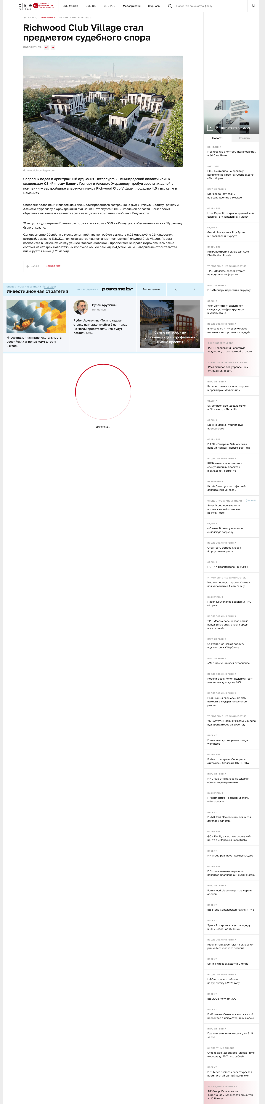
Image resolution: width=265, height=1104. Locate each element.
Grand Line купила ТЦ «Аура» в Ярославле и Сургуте (226, 234)
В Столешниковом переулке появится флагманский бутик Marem (231, 872)
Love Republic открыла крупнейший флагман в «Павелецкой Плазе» (230, 214)
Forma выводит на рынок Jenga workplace (227, 741)
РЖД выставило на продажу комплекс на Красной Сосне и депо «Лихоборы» (230, 174)
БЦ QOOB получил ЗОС (222, 998)
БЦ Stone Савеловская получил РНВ (230, 909)
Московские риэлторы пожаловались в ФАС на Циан (231, 153)
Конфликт (214, 147)
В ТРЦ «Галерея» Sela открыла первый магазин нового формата (228, 445)
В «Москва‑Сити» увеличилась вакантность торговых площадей (228, 330)
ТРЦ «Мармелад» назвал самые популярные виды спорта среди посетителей (227, 624)
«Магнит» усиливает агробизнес (228, 663)
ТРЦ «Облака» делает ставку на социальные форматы (226, 272)
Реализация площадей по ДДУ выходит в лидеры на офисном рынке (227, 701)
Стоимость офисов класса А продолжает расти (224, 549)
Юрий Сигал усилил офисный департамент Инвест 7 (226, 488)
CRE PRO (109, 5)
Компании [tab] (245, 138)
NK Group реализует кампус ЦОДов (230, 855)
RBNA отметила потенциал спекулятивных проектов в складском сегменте (224, 467)
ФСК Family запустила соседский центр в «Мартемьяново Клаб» (229, 838)
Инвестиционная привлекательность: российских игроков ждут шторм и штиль (34, 342)
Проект (212, 735)
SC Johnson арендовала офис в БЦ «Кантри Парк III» (226, 407)
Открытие (214, 208)
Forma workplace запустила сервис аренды (230, 892)
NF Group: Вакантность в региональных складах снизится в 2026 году (230, 1095)
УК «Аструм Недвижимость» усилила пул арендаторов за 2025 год (231, 722)
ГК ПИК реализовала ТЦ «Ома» (227, 566)
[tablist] (231, 138)
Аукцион (213, 166)
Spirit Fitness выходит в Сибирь (227, 963)
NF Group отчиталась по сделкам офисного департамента (228, 780)
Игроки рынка (216, 189)
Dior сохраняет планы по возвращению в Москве (224, 195)
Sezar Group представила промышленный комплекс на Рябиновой (224, 509)
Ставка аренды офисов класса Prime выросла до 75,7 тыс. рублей (231, 1054)
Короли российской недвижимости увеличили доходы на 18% (230, 680)
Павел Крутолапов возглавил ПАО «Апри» (229, 603)
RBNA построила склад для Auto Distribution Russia (228, 253)
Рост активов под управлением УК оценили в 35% (228, 368)
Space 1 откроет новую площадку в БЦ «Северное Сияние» (228, 927)
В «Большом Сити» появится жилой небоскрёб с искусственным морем (230, 1016)
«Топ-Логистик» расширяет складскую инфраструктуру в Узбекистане (225, 309)
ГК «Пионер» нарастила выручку (229, 290)
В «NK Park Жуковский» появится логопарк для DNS (229, 818)
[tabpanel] (231, 623)
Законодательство (221, 343)
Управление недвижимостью (226, 266)
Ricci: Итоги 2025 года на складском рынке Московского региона (230, 946)
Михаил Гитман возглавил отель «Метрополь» (228, 799)
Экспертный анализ (221, 1048)
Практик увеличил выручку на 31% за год (230, 1035)
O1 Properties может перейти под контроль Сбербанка (226, 645)
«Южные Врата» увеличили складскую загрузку (225, 530)
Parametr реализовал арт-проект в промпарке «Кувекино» (228, 388)
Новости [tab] (217, 138)
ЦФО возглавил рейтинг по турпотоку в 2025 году (223, 981)
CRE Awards (70, 5)
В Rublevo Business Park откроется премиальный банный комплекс (229, 1073)
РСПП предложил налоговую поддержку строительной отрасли (230, 349)
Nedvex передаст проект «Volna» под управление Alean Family (228, 584)
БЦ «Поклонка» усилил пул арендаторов (225, 426)
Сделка (212, 227)
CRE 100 (91, 5)
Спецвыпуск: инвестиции (224, 501)
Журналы (154, 5)
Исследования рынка (221, 324)
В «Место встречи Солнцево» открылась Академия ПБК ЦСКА (228, 761)
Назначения (215, 481)
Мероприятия (132, 5)
